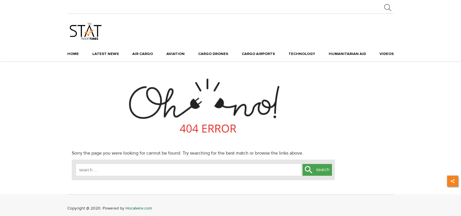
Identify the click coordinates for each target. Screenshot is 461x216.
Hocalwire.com (139, 208)
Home (73, 53)
